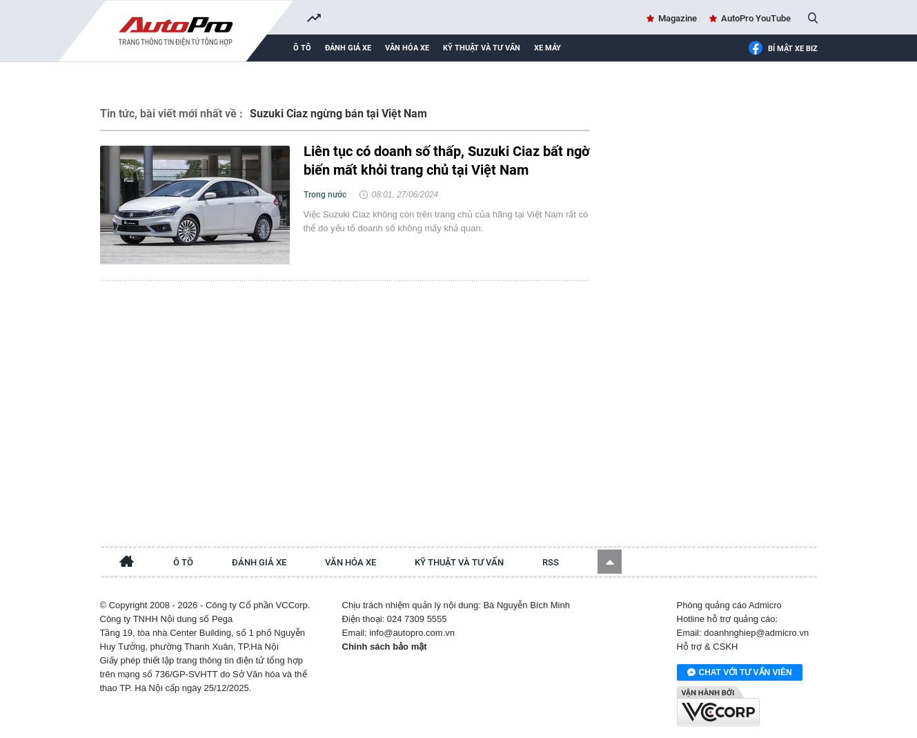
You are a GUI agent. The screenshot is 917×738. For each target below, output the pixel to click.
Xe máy (547, 47)
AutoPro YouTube (756, 18)
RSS (550, 562)
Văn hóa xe (407, 47)
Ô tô (302, 47)
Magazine (677, 18)
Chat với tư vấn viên (739, 673)
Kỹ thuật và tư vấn (481, 47)
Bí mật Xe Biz (783, 49)
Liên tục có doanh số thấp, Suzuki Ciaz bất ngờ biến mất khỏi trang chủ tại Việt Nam (447, 160)
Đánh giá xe (348, 47)
